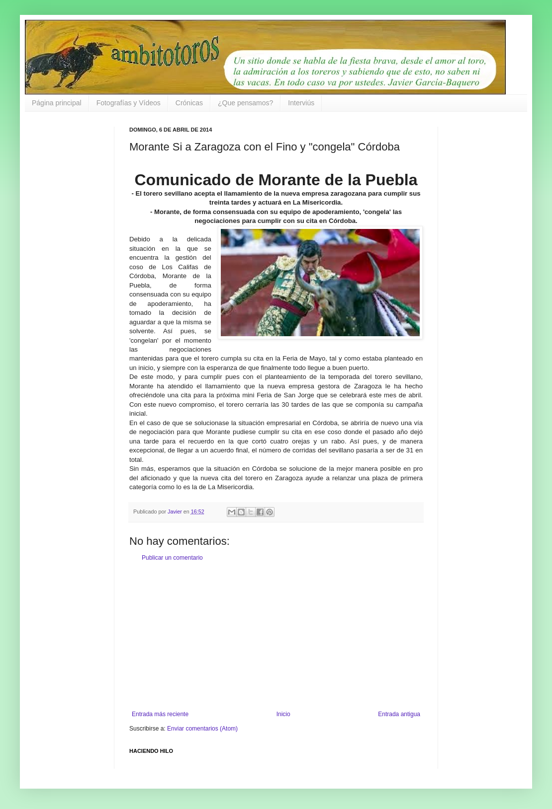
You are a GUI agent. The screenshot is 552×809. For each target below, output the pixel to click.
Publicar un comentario (172, 557)
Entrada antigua (399, 714)
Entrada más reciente (160, 714)
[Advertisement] (276, 636)
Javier (176, 512)
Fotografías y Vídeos (128, 103)
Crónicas (189, 103)
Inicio (283, 714)
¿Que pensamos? (245, 103)
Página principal (57, 103)
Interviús (301, 103)
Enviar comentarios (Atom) (202, 728)
